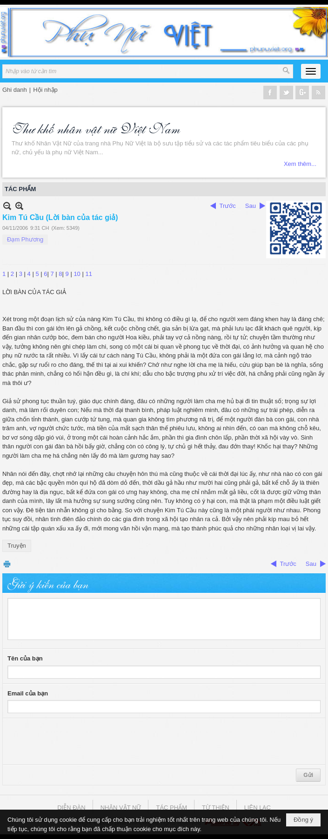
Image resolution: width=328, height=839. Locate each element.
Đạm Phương (25, 239)
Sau (250, 205)
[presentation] (78, 741)
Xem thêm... (300, 163)
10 (77, 273)
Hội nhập (45, 89)
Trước (228, 205)
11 (88, 273)
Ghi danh (14, 89)
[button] (311, 71)
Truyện (16, 545)
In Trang (7, 564)
